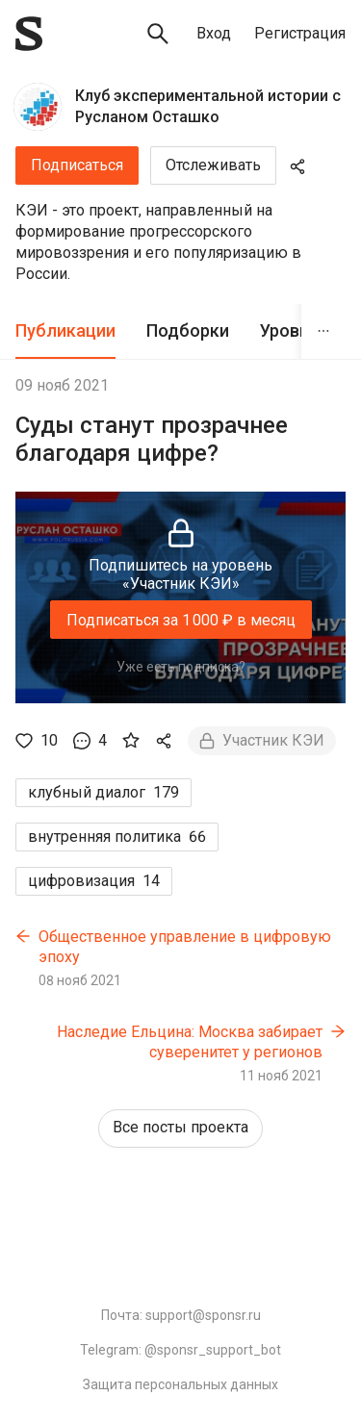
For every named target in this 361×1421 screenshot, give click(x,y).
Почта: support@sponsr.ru (181, 1315)
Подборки (187, 330)
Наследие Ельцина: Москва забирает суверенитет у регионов (189, 1042)
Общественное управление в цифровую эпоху (185, 947)
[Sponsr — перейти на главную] (28, 33)
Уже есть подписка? (180, 666)
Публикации (65, 330)
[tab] (65, 331)
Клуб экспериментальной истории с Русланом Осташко (208, 106)
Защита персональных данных (180, 1384)
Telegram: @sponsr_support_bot (180, 1350)
